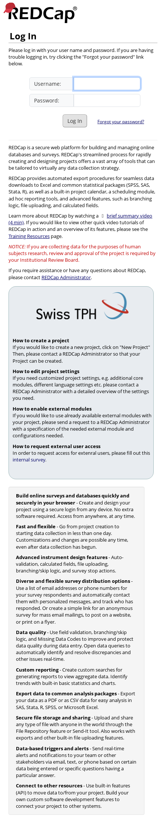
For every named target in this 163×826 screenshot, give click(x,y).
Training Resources (29, 236)
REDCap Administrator (66, 277)
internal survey (29, 459)
